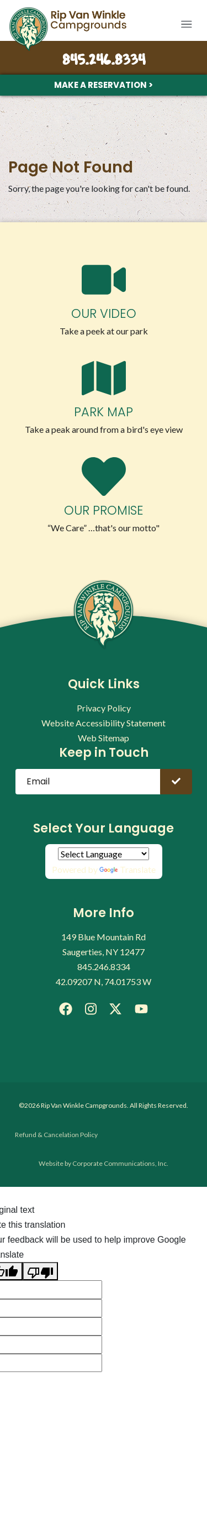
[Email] (88, 781)
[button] (186, 24)
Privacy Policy (104, 708)
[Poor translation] (40, 1271)
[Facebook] (65, 1009)
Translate (127, 869)
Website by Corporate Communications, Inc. (103, 1163)
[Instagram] (90, 1009)
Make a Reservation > (103, 85)
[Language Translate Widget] (103, 853)
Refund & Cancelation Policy (56, 1134)
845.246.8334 (103, 60)
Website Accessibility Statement (103, 723)
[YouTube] (140, 1009)
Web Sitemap (103, 737)
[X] (115, 1009)
